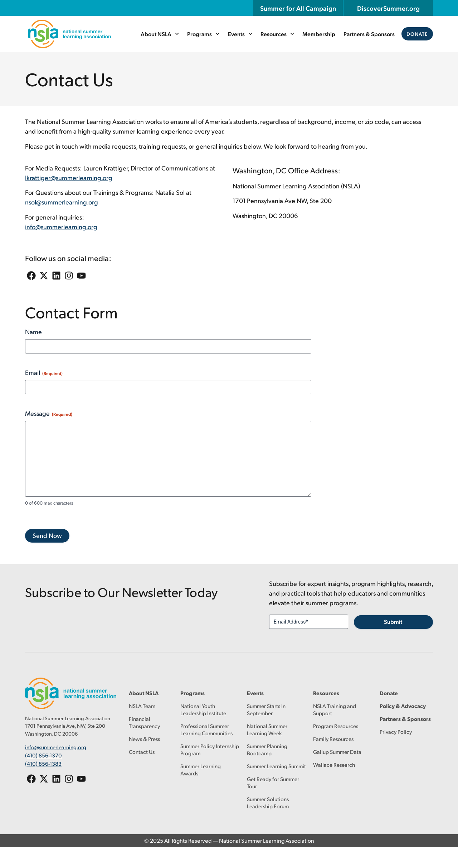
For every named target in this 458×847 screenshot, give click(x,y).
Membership (318, 34)
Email (44, 372)
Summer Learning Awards (200, 769)
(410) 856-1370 (43, 755)
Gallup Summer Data (337, 751)
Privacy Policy (396, 731)
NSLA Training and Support (334, 709)
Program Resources (335, 725)
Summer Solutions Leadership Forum (268, 802)
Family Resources (333, 738)
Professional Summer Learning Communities (206, 729)
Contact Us (142, 751)
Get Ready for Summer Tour (273, 782)
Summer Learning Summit (276, 765)
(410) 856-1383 (43, 763)
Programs (203, 33)
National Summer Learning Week (267, 729)
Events (240, 33)
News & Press (144, 738)
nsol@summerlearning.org (61, 202)
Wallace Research (334, 764)
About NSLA (160, 33)
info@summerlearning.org (61, 226)
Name (33, 331)
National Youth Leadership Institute (203, 709)
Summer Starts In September (266, 709)
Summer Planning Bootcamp (267, 749)
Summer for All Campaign (298, 8)
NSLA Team (142, 705)
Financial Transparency (144, 722)
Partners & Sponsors (369, 34)
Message (48, 413)
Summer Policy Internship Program (209, 749)
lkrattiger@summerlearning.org (68, 177)
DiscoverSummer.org (388, 8)
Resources (277, 33)
